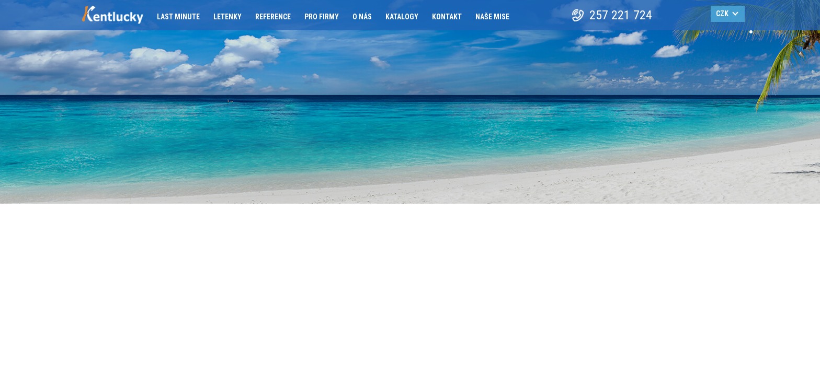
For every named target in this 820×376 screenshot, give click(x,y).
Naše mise (492, 17)
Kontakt (447, 17)
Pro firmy (321, 17)
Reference (273, 17)
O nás (362, 17)
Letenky (227, 17)
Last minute (178, 17)
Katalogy (401, 17)
